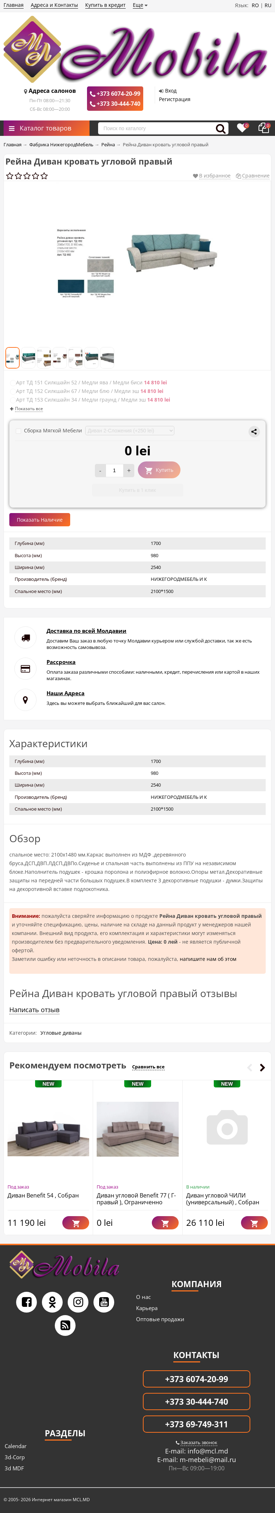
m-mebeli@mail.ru (207, 1459)
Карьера (147, 1308)
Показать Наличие (40, 519)
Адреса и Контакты (54, 4)
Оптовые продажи (160, 1319)
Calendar (15, 1446)
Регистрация (174, 99)
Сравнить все (148, 1066)
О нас (143, 1296)
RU (268, 5)
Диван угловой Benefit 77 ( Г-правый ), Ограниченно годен (136, 1202)
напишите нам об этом (208, 958)
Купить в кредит (105, 4)
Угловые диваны (61, 1032)
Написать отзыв (34, 1009)
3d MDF (14, 1468)
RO (255, 5)
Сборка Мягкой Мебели (49, 430)
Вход (171, 90)
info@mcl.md (207, 1451)
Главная (14, 4)
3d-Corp (15, 1457)
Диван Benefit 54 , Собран (43, 1195)
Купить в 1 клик (137, 490)
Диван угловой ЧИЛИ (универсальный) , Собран (222, 1198)
